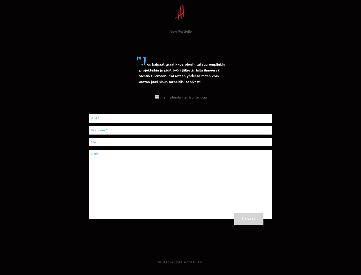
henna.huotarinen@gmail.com (184, 97)
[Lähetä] (248, 219)
